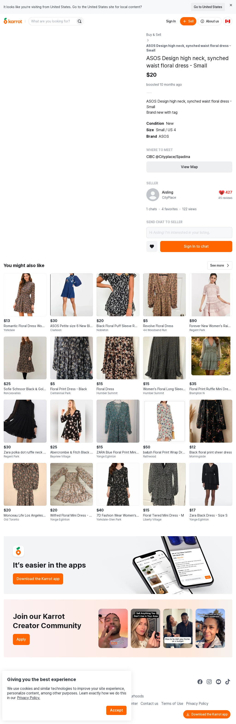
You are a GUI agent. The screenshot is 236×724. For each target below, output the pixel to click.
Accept (118, 701)
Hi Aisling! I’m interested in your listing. (189, 232)
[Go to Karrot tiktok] (227, 681)
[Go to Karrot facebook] (200, 681)
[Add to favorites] (151, 246)
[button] (219, 265)
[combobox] (52, 21)
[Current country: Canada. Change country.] (227, 21)
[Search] (79, 21)
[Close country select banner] (231, 5)
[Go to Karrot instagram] (209, 681)
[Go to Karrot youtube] (218, 681)
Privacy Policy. (61, 688)
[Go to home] (13, 21)
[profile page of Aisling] (152, 194)
